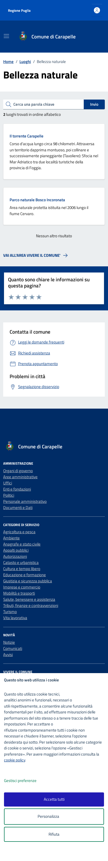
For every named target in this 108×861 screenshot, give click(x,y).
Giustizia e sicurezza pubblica (27, 581)
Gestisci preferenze (26, 780)
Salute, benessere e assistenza (29, 599)
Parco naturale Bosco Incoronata (37, 200)
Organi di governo (18, 471)
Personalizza (54, 816)
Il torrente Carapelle (26, 136)
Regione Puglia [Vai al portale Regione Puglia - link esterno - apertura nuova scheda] (19, 10)
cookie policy (14, 760)
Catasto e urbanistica (21, 562)
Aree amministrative (20, 477)
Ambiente (11, 538)
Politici (8, 495)
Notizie (9, 642)
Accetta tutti (54, 799)
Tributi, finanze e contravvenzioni (30, 605)
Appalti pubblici (16, 550)
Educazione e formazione (24, 575)
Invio (94, 104)
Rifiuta (54, 834)
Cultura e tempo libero (21, 569)
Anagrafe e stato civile (22, 544)
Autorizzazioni (15, 556)
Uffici (7, 483)
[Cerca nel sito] (94, 37)
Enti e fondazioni (17, 489)
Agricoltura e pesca (19, 532)
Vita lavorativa (15, 618)
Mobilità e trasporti (19, 593)
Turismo (10, 612)
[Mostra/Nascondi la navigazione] (6, 36)
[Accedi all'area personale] (97, 10)
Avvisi (8, 654)
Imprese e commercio (21, 587)
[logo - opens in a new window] (56, 853)
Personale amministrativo (25, 501)
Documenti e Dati (18, 507)
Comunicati (12, 648)
